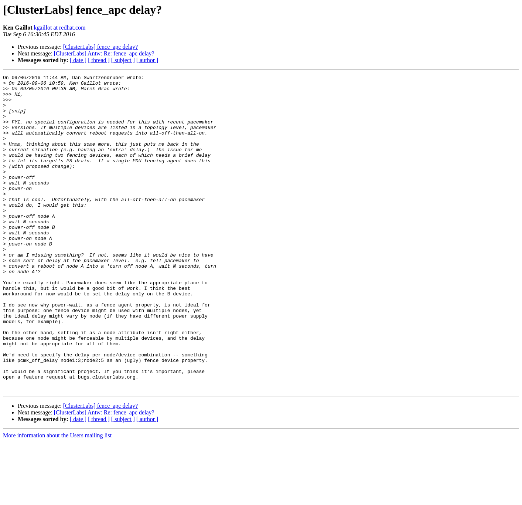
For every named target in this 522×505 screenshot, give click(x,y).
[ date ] (78, 60)
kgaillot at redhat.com (60, 27)
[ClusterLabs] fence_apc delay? (100, 47)
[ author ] (147, 60)
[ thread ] (99, 60)
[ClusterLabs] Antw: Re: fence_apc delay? (104, 53)
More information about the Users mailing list (57, 498)
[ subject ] (123, 60)
